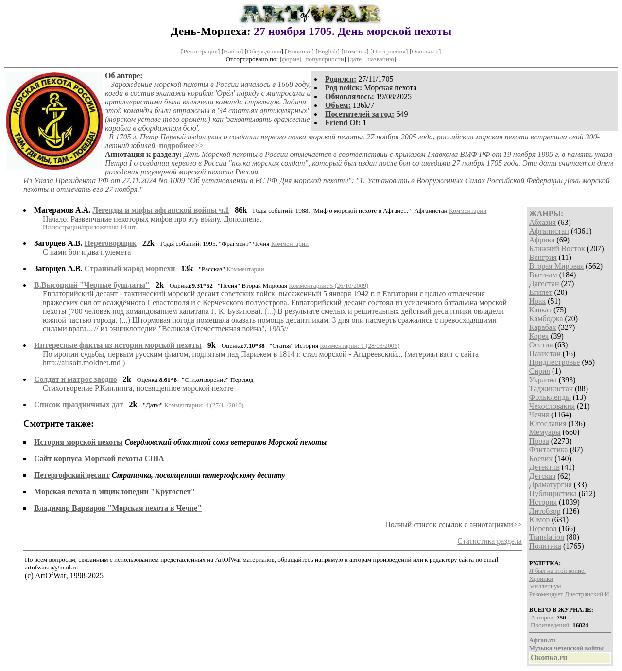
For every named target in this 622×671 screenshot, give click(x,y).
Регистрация (200, 51)
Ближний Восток (557, 248)
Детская (542, 476)
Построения (388, 51)
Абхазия (542, 222)
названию (380, 59)
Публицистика (553, 493)
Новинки (299, 51)
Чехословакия (552, 406)
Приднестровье (554, 362)
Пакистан (545, 353)
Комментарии (467, 210)
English (328, 51)
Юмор (539, 520)
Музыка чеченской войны (566, 648)
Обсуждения (264, 51)
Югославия (548, 423)
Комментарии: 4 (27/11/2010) (204, 405)
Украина (543, 380)
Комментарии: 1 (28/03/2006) (359, 345)
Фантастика (548, 450)
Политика (545, 546)
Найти (232, 51)
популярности (324, 59)
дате (356, 59)
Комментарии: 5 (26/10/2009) (328, 285)
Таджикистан (551, 388)
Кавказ (540, 310)
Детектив (544, 467)
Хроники (541, 578)
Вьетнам (543, 275)
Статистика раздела (489, 541)
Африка (542, 240)
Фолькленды (550, 397)
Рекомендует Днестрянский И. (570, 594)
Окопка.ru (425, 51)
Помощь (355, 51)
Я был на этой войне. (557, 570)
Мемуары (545, 432)
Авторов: (543, 617)
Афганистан (549, 231)
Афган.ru (542, 640)
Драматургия (550, 485)
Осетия (541, 345)
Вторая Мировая (556, 266)
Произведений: (551, 625)
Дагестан (544, 283)
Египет (541, 292)
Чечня (539, 415)
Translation (546, 537)
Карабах (542, 327)
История (543, 502)
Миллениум (545, 586)
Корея (539, 336)
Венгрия (543, 257)
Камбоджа (546, 318)
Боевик (541, 458)
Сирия (539, 371)
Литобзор (545, 511)
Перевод (543, 528)
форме (290, 59)
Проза (539, 441)
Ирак (537, 301)
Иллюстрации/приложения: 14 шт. (90, 227)
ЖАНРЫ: (546, 213)
